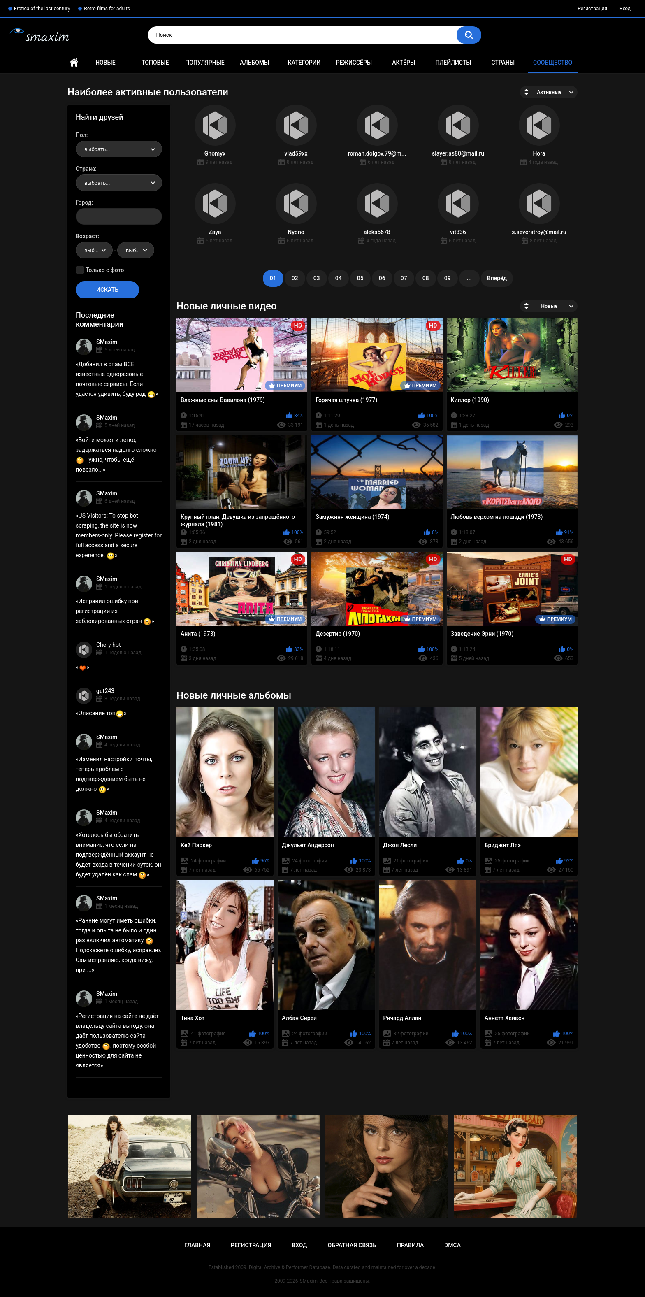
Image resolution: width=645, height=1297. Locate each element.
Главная (74, 62)
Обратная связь (352, 1245)
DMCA (452, 1245)
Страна (85, 168)
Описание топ (101, 713)
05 (360, 278)
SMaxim (106, 342)
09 (447, 278)
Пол (81, 135)
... (469, 278)
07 (404, 278)
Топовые (155, 62)
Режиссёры (354, 62)
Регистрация (592, 9)
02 (295, 278)
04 (338, 278)
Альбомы (254, 62)
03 (316, 278)
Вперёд (497, 278)
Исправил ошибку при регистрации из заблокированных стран (113, 611)
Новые (105, 62)
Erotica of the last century (42, 9)
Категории (304, 62)
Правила (410, 1245)
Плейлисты (453, 62)
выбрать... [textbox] (97, 149)
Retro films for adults (107, 9)
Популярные (204, 62)
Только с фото (105, 270)
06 (382, 278)
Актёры (403, 62)
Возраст (87, 236)
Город (84, 202)
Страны (503, 62)
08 (425, 278)
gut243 (105, 691)
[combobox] (119, 149)
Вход (625, 9)
